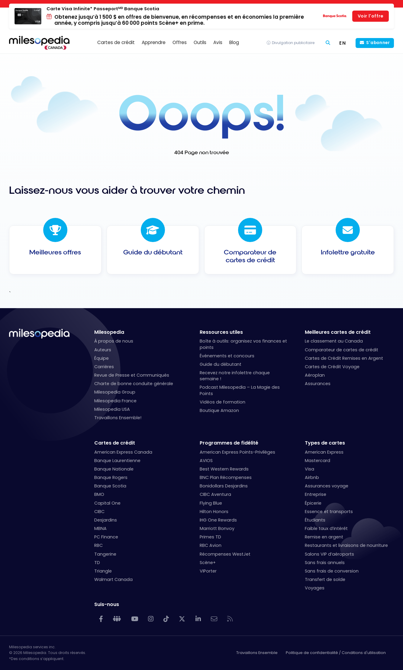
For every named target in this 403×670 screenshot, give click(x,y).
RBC (98, 545)
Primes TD (210, 537)
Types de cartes (325, 442)
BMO (99, 494)
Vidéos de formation (222, 402)
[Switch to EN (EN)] (343, 43)
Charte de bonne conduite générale (133, 384)
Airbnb (312, 477)
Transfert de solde (325, 579)
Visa (309, 469)
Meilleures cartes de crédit (338, 332)
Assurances (317, 384)
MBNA (100, 528)
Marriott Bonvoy (217, 528)
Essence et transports (329, 512)
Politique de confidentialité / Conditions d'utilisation (336, 652)
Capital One (107, 503)
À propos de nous (113, 341)
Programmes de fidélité (229, 442)
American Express (324, 452)
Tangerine (105, 554)
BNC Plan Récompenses (226, 477)
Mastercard (317, 461)
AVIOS (206, 461)
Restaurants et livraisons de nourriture (346, 545)
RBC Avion (210, 545)
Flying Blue (211, 503)
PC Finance (106, 537)
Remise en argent (324, 537)
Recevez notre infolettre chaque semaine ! (235, 376)
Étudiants (315, 520)
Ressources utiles (221, 332)
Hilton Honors (214, 512)
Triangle (103, 571)
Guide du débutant (220, 364)
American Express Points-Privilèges (237, 452)
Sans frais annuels (325, 563)
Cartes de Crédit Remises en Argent (344, 358)
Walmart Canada (113, 579)
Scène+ (208, 563)
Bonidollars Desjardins (224, 486)
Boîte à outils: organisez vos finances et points (243, 344)
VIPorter (208, 571)
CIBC (99, 512)
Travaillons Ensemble (257, 652)
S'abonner (378, 43)
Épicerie (313, 503)
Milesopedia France (115, 401)
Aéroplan (315, 375)
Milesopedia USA (112, 409)
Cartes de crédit (114, 442)
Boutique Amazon (219, 410)
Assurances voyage (326, 486)
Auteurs (102, 350)
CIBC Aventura (215, 494)
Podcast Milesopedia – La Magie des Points (240, 390)
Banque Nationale (114, 469)
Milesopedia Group (114, 392)
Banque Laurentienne (117, 461)
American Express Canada (123, 452)
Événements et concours (227, 356)
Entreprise (315, 494)
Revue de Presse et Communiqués (131, 375)
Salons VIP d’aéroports (329, 554)
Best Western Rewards (224, 469)
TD (97, 563)
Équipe (101, 358)
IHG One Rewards (218, 520)
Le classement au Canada (334, 341)
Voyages (314, 588)
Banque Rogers (110, 477)
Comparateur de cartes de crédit (341, 350)
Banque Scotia (110, 486)
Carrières (104, 367)
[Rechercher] (327, 43)
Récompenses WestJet (225, 554)
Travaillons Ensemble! (117, 418)
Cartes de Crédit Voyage (332, 367)
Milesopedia (109, 332)
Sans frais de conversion (332, 571)
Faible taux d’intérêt (326, 528)
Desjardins (105, 520)
